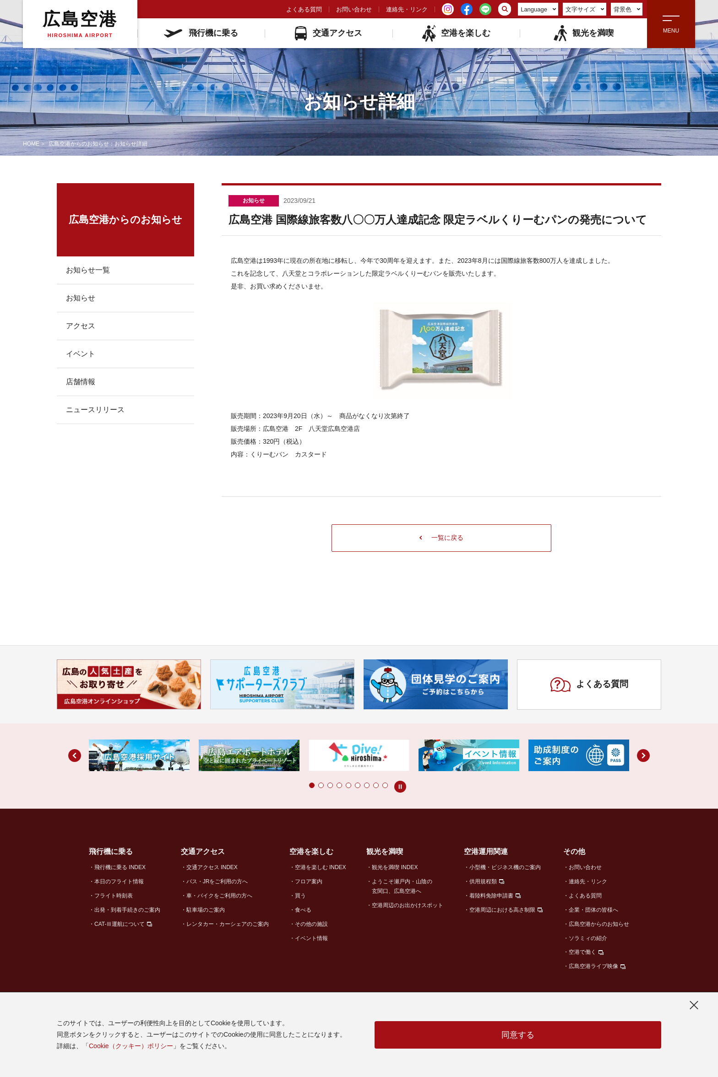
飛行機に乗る (201, 33)
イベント (80, 354)
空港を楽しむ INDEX (320, 867)
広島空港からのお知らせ (599, 924)
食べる (303, 910)
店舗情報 (80, 382)
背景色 (627, 9)
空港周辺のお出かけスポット (407, 905)
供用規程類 (483, 881)
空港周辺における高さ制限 (502, 910)
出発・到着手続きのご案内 (127, 910)
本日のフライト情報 (119, 881)
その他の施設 (311, 924)
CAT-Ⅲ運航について (119, 924)
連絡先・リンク (407, 9)
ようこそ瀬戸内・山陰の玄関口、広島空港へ (402, 886)
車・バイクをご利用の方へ (219, 895)
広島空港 (80, 24)
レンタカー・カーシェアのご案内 (227, 924)
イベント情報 (311, 938)
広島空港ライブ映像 (593, 966)
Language (538, 9)
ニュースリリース (95, 409)
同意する (517, 1034)
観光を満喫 (583, 33)
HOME (31, 144)
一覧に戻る (441, 537)
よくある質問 (304, 9)
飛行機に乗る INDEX (120, 867)
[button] (312, 785)
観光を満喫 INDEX (395, 867)
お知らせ (80, 298)
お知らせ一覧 (88, 270)
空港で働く (582, 952)
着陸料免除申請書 (491, 895)
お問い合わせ (354, 9)
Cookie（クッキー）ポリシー (131, 1046)
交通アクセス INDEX (212, 867)
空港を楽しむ (455, 33)
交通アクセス (328, 33)
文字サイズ (585, 9)
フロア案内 (308, 881)
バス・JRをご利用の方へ (217, 881)
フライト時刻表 (113, 895)
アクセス (80, 326)
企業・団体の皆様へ (593, 910)
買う (300, 895)
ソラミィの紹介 (588, 938)
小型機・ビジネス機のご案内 (505, 867)
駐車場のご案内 (205, 910)
